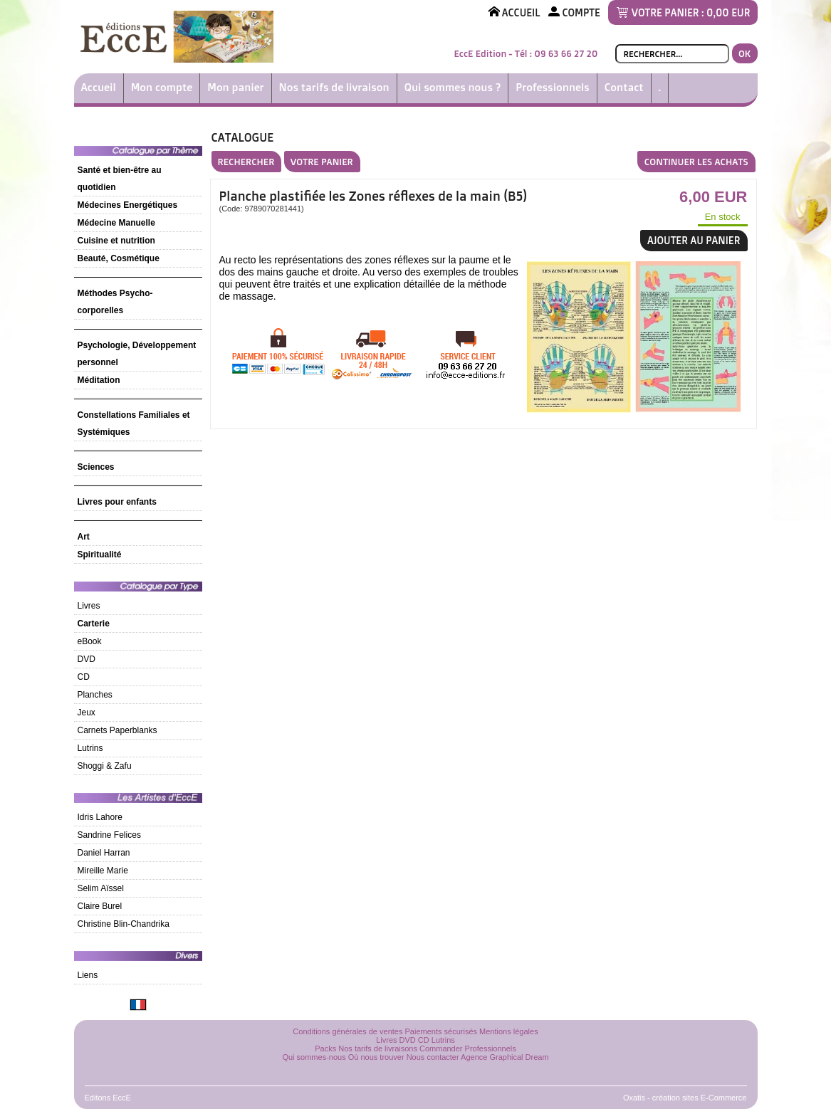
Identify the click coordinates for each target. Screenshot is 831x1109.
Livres (89, 606)
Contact (624, 87)
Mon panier (235, 87)
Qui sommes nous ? (452, 87)
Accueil (98, 87)
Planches (95, 695)
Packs (325, 1048)
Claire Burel (100, 906)
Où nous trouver (376, 1057)
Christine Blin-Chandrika (123, 924)
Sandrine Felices (109, 835)
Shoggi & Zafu (105, 766)
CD (84, 677)
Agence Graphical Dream (505, 1057)
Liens (88, 975)
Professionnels (552, 87)
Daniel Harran (104, 853)
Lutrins (90, 748)
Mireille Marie (103, 871)
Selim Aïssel (101, 888)
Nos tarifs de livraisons (377, 1048)
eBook (90, 641)
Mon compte (162, 87)
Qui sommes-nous (313, 1057)
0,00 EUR (728, 12)
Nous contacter (433, 1057)
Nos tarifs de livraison (334, 87)
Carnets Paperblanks (117, 730)
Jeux (86, 713)
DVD (86, 659)
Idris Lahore (100, 817)
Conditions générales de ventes (347, 1031)
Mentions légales (508, 1031)
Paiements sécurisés (441, 1031)
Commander (441, 1048)
